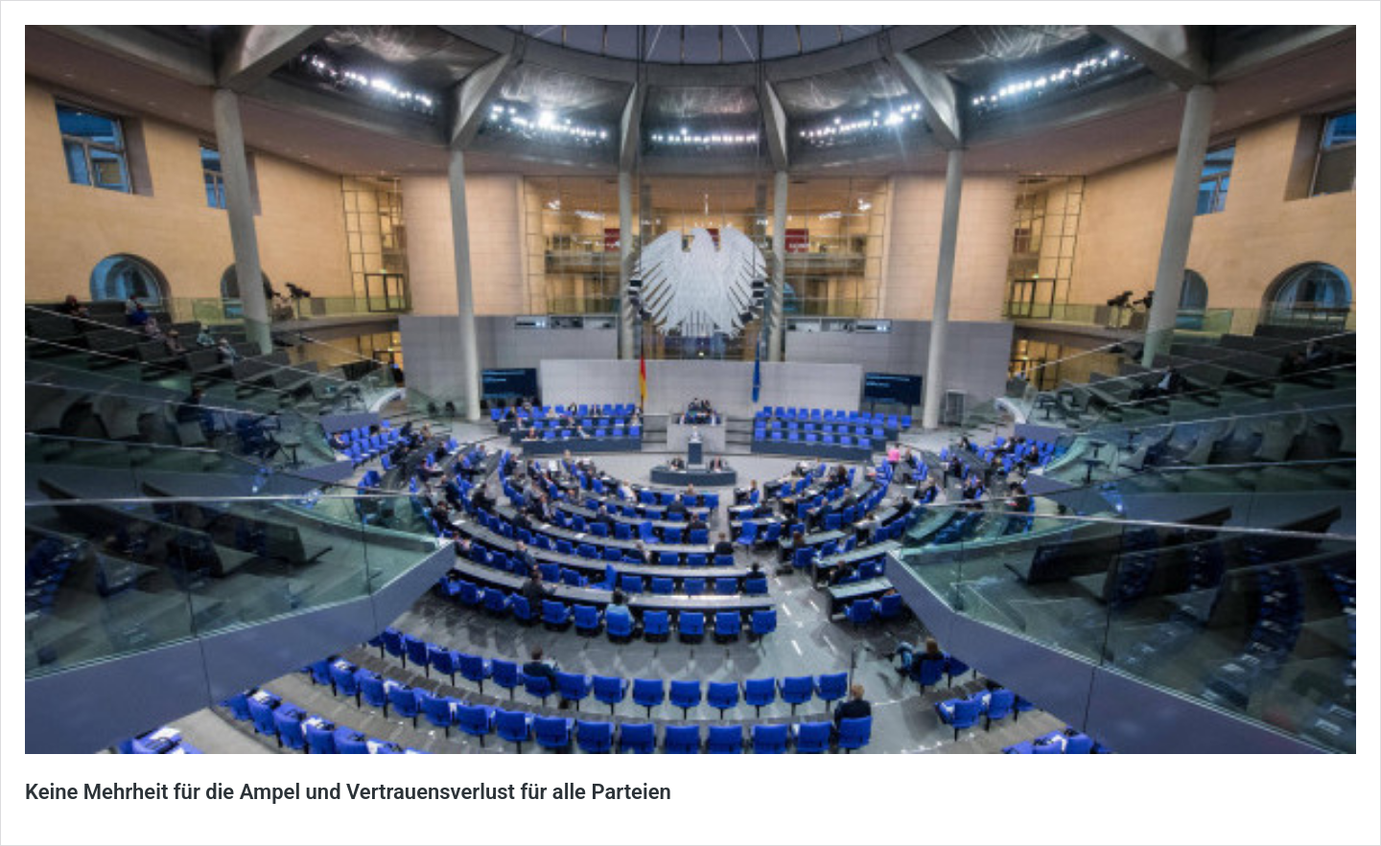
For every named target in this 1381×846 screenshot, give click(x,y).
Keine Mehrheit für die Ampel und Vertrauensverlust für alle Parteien (348, 792)
